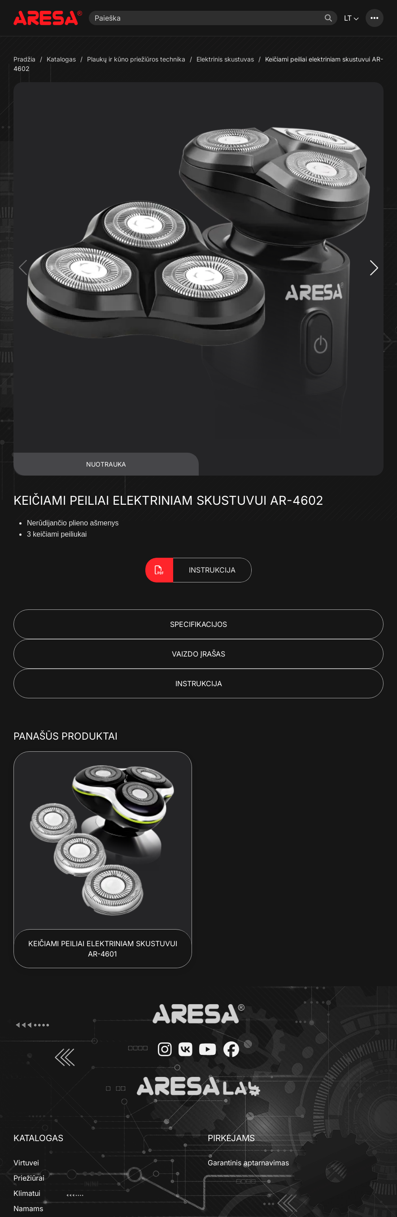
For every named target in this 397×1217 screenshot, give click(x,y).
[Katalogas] (375, 18)
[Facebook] (228, 1050)
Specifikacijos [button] (198, 624)
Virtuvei (26, 1162)
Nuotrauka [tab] (106, 464)
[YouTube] (204, 1050)
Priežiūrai (28, 1177)
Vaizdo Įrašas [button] (199, 653)
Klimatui (26, 1193)
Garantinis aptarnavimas (248, 1162)
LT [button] (351, 17)
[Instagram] (161, 1050)
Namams (28, 1208)
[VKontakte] (182, 1050)
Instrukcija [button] (198, 683)
